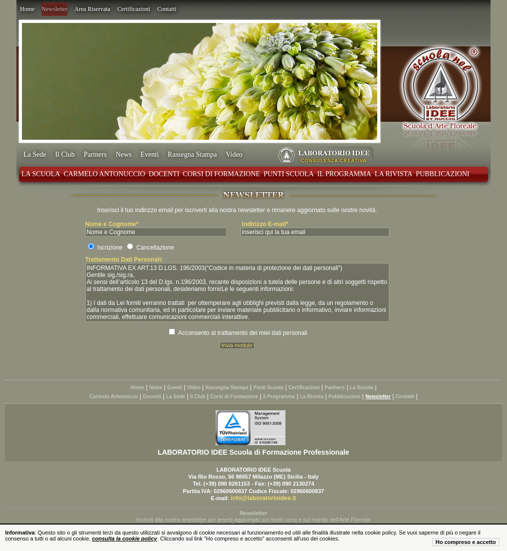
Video (234, 154)
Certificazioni (133, 8)
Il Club (64, 154)
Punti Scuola (288, 174)
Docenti (164, 174)
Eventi (150, 154)
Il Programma (344, 174)
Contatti (167, 8)
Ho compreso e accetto (466, 542)
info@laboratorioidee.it (263, 498)
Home (27, 8)
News (124, 154)
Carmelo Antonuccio (104, 174)
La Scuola (40, 174)
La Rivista (394, 174)
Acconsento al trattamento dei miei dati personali (242, 332)
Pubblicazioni (442, 174)
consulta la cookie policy (124, 539)
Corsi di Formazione (221, 174)
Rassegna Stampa (192, 154)
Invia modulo (237, 345)
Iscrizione (110, 247)
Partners (95, 154)
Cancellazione (155, 247)
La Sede (34, 154)
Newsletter (54, 8)
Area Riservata (92, 8)
